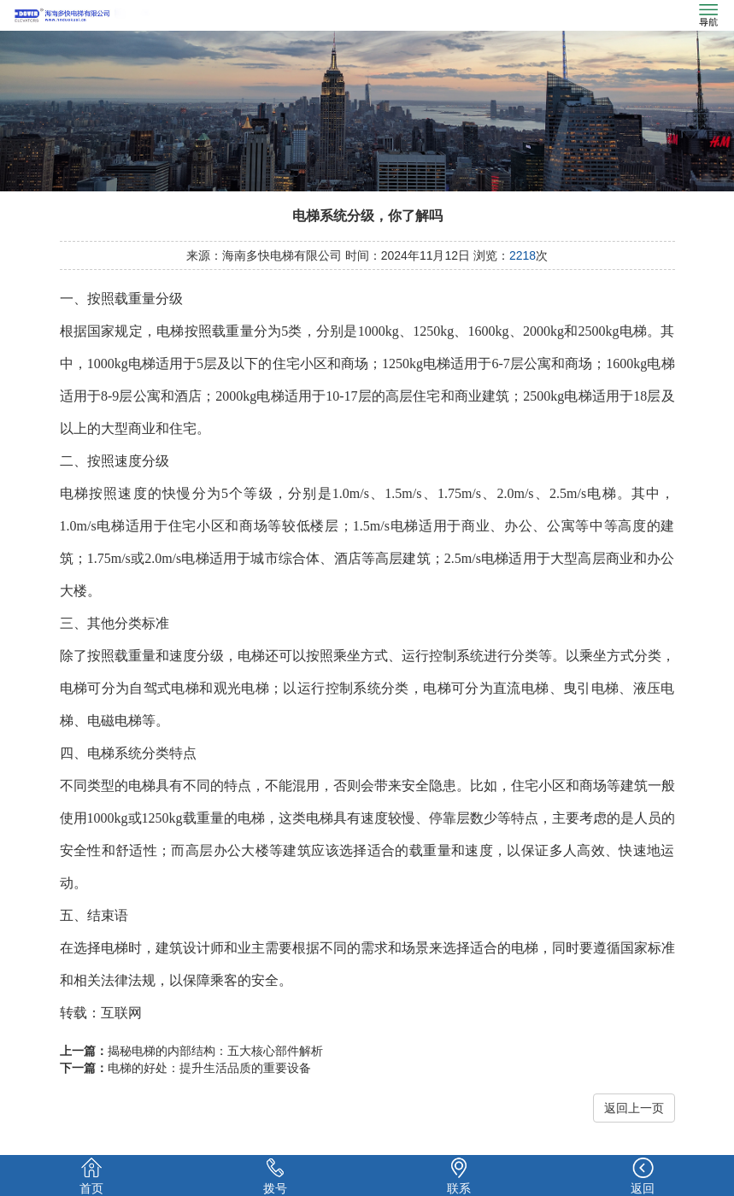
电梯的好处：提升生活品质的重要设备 (209, 1068)
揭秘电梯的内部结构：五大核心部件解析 (215, 1051)
